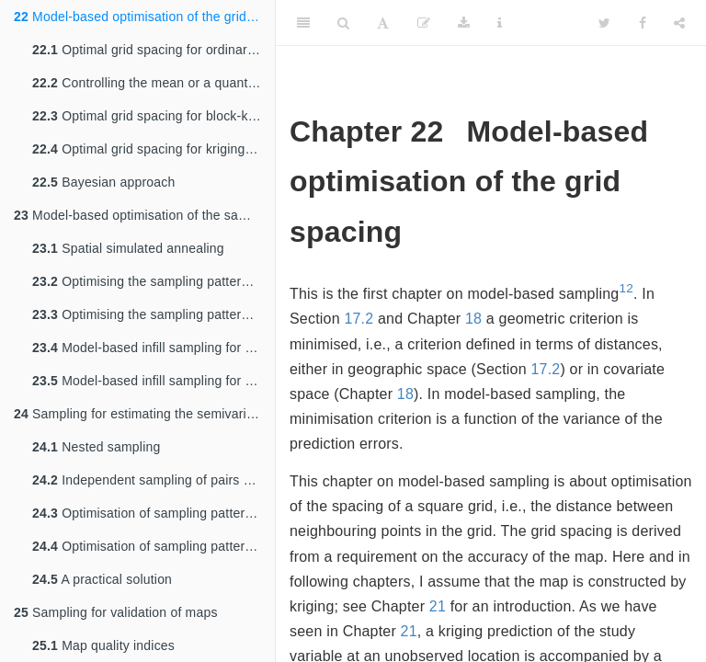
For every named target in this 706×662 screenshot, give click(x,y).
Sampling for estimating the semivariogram (144, 413)
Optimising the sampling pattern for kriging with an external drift (153, 314)
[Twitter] (604, 23)
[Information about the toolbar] (500, 23)
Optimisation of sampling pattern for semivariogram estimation (153, 513)
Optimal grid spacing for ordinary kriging (153, 49)
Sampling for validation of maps (116, 612)
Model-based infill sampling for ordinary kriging (153, 347)
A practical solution (102, 579)
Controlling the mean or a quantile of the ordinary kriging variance (153, 82)
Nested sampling (96, 446)
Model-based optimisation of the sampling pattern (144, 215)
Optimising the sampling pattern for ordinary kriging (153, 281)
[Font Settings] (383, 23)
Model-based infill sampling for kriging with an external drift (153, 380)
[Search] (343, 23)
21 (437, 606)
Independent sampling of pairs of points (153, 480)
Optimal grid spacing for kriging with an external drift (153, 149)
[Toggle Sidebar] (303, 23)
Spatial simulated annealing (128, 248)
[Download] (464, 23)
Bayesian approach (103, 182)
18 (473, 318)
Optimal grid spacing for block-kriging (153, 115)
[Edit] (424, 23)
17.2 (358, 318)
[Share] (679, 23)
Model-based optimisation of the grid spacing (144, 16)
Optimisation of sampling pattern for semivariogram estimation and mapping (153, 546)
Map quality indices (103, 645)
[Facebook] (642, 23)
